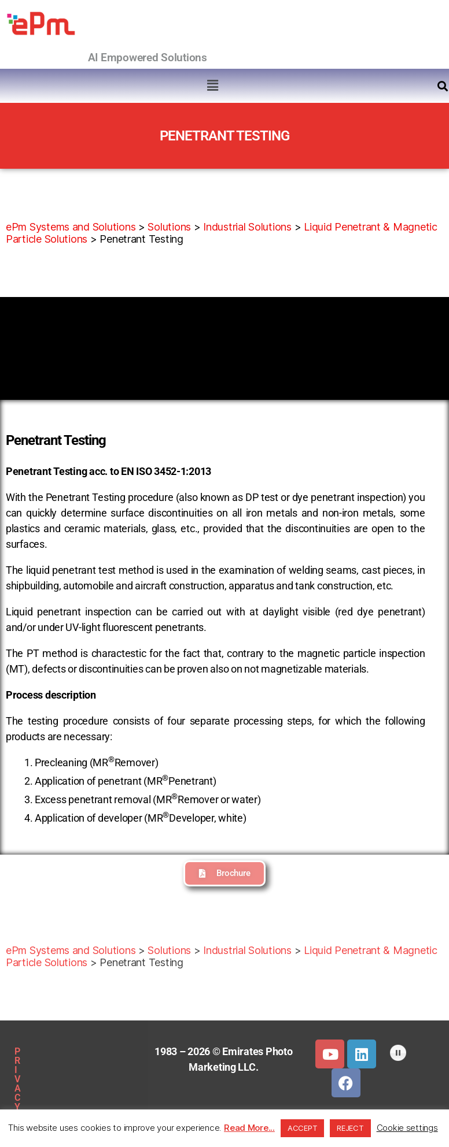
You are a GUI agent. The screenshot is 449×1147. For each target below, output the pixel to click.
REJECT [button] (350, 1128)
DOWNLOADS (41, 1104)
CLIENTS (104, 1104)
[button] (213, 85)
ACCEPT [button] (302, 1128)
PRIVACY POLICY (68, 1051)
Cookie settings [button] (407, 1127)
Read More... (249, 1127)
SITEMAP (68, 1077)
